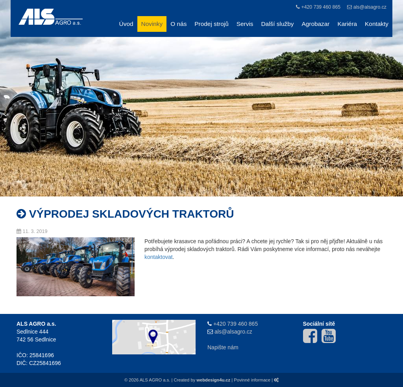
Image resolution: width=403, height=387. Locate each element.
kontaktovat (158, 257)
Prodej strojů (211, 23)
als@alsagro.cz (369, 7)
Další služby (277, 23)
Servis (245, 23)
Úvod (126, 23)
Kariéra (347, 23)
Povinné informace (252, 380)
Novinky (152, 23)
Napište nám (222, 347)
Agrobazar (315, 23)
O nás (178, 23)
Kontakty (376, 23)
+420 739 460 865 (320, 7)
